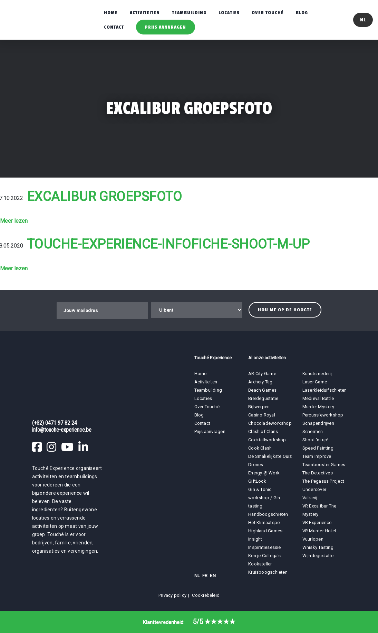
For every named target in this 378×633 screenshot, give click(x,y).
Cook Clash (260, 448)
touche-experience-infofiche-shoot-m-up (168, 244)
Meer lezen (14, 221)
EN (212, 575)
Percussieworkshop (322, 415)
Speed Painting (317, 448)
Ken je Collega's (264, 555)
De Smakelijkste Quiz (270, 456)
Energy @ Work (264, 472)
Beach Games (262, 390)
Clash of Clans (263, 431)
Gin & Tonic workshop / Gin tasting (264, 498)
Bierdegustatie (263, 398)
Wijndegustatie (317, 555)
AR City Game (262, 373)
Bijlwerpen (259, 406)
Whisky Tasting (317, 547)
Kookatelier (260, 563)
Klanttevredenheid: (189, 622)
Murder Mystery (318, 406)
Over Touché (268, 13)
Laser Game (314, 381)
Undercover (314, 489)
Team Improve (316, 456)
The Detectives (317, 472)
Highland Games (265, 530)
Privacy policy (172, 595)
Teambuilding (189, 13)
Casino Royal (261, 415)
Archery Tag (260, 381)
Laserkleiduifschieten (324, 390)
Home (111, 13)
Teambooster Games (324, 464)
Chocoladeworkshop (270, 423)
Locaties (229, 13)
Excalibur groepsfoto (104, 196)
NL (197, 575)
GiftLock (257, 481)
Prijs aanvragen (165, 27)
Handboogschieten (268, 514)
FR (204, 575)
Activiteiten (145, 13)
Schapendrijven (318, 423)
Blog (302, 13)
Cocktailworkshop (267, 439)
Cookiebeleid (206, 595)
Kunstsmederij (317, 373)
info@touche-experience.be (61, 429)
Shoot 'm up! (315, 439)
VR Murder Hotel (319, 530)
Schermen (312, 431)
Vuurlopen (312, 539)
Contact (114, 27)
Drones (255, 464)
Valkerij (310, 497)
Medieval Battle (318, 398)
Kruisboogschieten (268, 572)
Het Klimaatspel (264, 522)
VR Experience (317, 522)
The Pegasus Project (323, 481)
